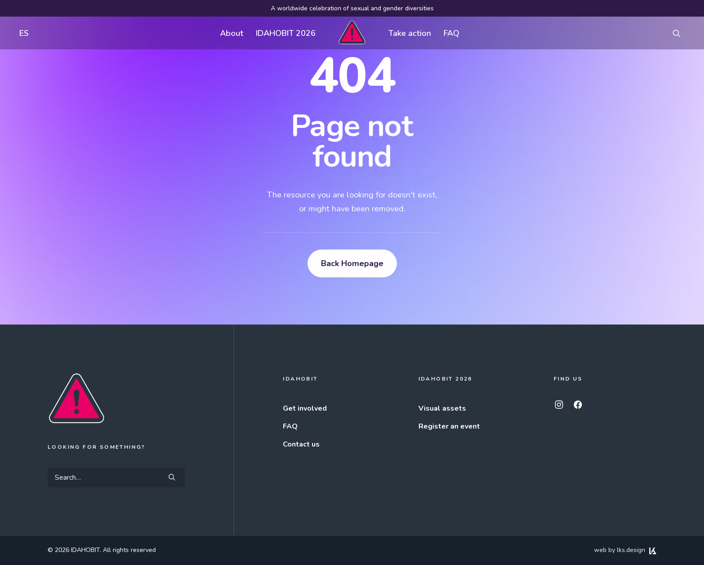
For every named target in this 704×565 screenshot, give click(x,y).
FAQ (451, 33)
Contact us (301, 444)
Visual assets (442, 408)
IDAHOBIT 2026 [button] (286, 33)
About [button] (231, 33)
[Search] (116, 477)
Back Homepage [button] (352, 263)
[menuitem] (22, 33)
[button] (681, 33)
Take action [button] (409, 33)
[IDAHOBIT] (351, 33)
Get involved (305, 408)
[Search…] (116, 477)
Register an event (449, 426)
